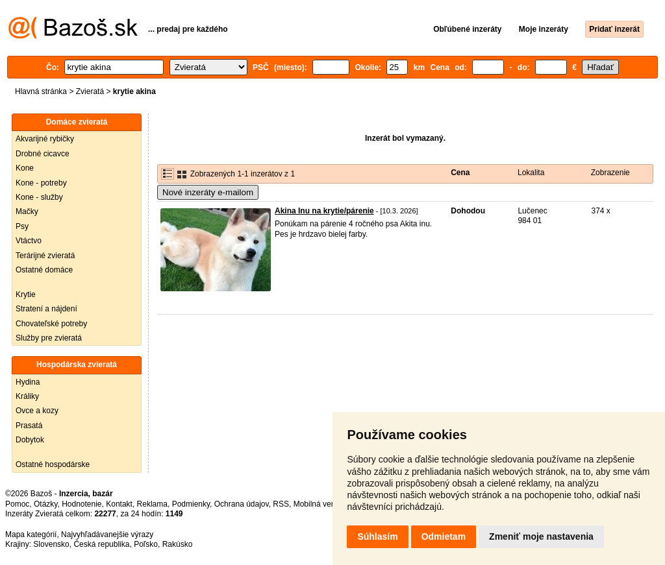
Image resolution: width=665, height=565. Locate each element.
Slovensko (51, 544)
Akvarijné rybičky (45, 138)
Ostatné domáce (44, 269)
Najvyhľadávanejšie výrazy (107, 534)
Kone (25, 168)
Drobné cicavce (42, 153)
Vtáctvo (29, 240)
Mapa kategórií (30, 534)
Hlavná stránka (41, 91)
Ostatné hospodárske (53, 464)
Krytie (26, 294)
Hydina (28, 382)
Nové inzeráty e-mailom (207, 192)
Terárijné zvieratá (45, 255)
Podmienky (191, 504)
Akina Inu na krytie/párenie (324, 210)
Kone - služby (39, 197)
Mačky (27, 211)
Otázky (45, 504)
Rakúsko (177, 544)
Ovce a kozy (37, 410)
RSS (281, 504)
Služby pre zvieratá (49, 338)
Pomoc (17, 504)
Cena (460, 172)
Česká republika (101, 544)
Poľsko (146, 544)
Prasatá (29, 425)
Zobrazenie (610, 172)
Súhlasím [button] (377, 536)
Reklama (152, 504)
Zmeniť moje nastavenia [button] (541, 536)
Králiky (27, 396)
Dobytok (30, 439)
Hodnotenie (81, 504)
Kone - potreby (41, 182)
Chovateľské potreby (51, 323)
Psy (22, 226)
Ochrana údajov (241, 504)
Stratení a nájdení (46, 308)
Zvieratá (90, 91)
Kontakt (119, 504)
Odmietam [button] (443, 536)
